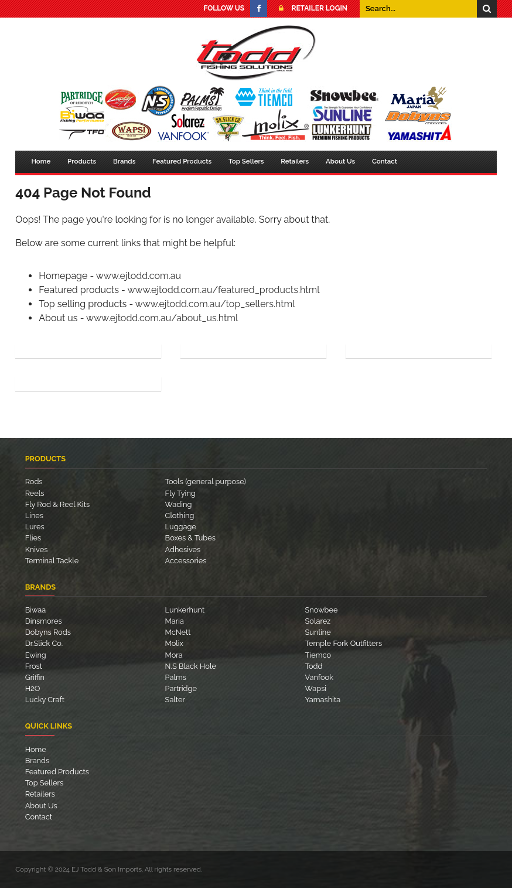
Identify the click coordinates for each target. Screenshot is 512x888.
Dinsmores (43, 621)
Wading (178, 504)
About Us (340, 161)
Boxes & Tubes (190, 537)
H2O (32, 688)
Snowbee (321, 609)
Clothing (179, 515)
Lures (35, 526)
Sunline (318, 632)
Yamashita (323, 699)
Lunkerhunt (185, 609)
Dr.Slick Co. (44, 643)
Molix (174, 643)
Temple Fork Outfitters (344, 643)
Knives (36, 549)
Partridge (181, 688)
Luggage (180, 526)
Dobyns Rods (48, 632)
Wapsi (316, 688)
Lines (34, 515)
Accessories (186, 560)
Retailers (295, 161)
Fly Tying (180, 493)
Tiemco (318, 655)
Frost (33, 666)
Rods (34, 481)
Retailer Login (309, 8)
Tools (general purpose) (205, 481)
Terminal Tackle (52, 560)
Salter (175, 699)
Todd (314, 666)
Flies (33, 537)
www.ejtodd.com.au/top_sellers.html (215, 303)
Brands (124, 161)
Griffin (35, 677)
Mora (174, 655)
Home (40, 161)
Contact (384, 161)
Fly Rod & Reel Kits (57, 504)
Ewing (35, 655)
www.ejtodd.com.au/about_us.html (162, 318)
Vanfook (319, 677)
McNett (178, 632)
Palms (175, 677)
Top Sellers (246, 161)
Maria (174, 621)
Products (81, 161)
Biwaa (35, 609)
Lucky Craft (44, 699)
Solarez (318, 621)
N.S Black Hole (190, 666)
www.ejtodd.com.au (138, 275)
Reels (35, 493)
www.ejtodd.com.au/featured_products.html (223, 289)
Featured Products (181, 161)
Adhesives (183, 549)
